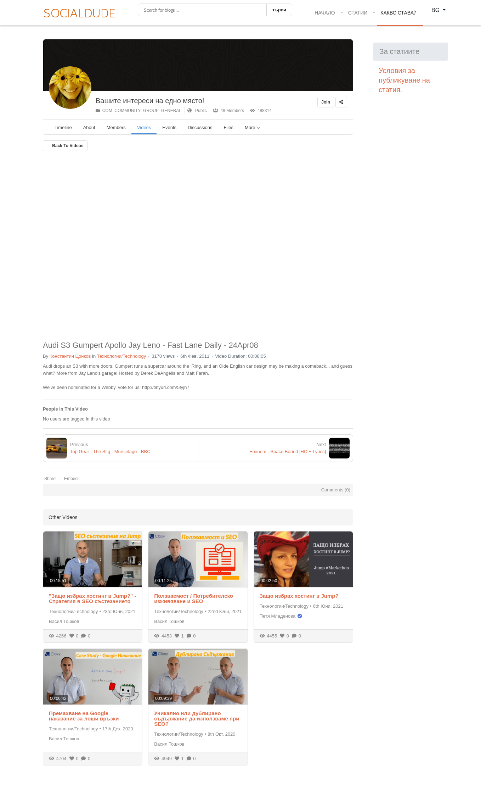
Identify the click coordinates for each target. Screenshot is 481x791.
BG (436, 10)
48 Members (228, 110)
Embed (71, 478)
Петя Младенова (278, 616)
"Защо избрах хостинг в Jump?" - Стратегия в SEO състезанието (92, 598)
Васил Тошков (64, 621)
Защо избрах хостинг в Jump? (299, 596)
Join (325, 102)
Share (50, 478)
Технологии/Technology (121, 356)
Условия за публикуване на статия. (405, 80)
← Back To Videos (65, 145)
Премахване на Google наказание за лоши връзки (84, 716)
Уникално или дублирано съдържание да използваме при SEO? (196, 718)
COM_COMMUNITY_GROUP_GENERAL (138, 110)
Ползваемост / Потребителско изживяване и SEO (193, 598)
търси (279, 10)
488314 (261, 110)
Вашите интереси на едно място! (150, 101)
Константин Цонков (70, 356)
